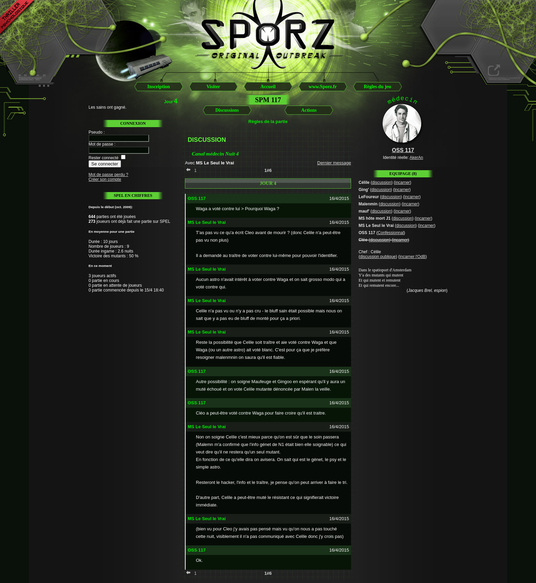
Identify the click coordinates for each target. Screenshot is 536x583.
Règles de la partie (268, 121)
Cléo (363, 240)
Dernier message (334, 162)
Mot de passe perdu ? (108, 174)
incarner (402, 182)
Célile (364, 182)
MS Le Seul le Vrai (376, 225)
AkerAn (416, 157)
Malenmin (368, 204)
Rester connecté (103, 157)
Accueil (268, 86)
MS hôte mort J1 (374, 218)
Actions (309, 110)
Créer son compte (105, 179)
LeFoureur (369, 196)
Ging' (364, 189)
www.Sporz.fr (323, 86)
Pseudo (96, 132)
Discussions (227, 110)
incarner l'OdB (413, 256)
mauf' (364, 211)
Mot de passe (101, 144)
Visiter (213, 86)
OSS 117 (367, 232)
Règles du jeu (377, 86)
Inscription (158, 86)
